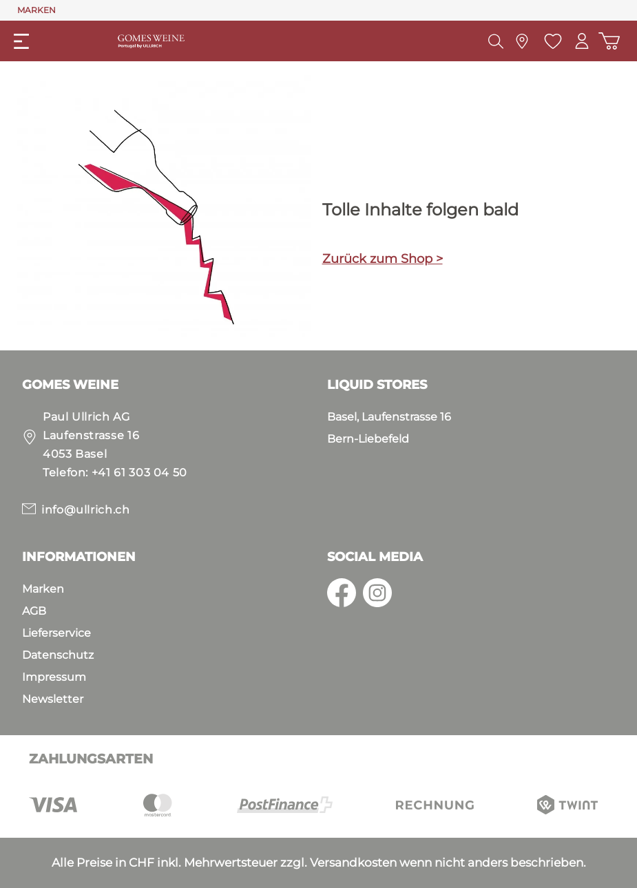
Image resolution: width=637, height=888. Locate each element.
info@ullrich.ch (85, 509)
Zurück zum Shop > (382, 258)
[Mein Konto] (581, 41)
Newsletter (52, 699)
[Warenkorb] (609, 40)
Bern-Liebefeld (368, 438)
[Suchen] (494, 41)
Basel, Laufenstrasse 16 (389, 416)
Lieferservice (56, 632)
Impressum (54, 677)
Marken (43, 588)
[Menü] (21, 41)
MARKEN (36, 10)
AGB (34, 610)
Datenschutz (58, 655)
